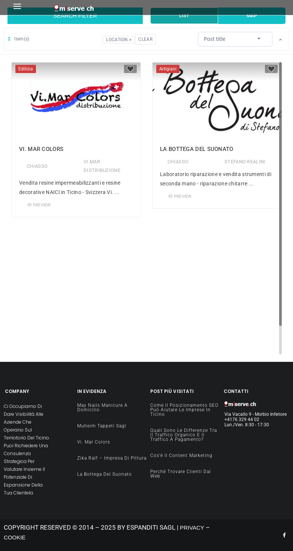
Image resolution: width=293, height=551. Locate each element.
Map (252, 15)
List (184, 15)
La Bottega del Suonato (196, 149)
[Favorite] (130, 69)
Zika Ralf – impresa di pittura (111, 458)
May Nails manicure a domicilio (102, 407)
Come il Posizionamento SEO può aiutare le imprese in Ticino (184, 410)
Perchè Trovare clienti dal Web (180, 473)
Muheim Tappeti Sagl (101, 426)
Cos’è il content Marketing (181, 455)
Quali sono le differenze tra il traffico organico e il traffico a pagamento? (183, 435)
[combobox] (235, 38)
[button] (31, 7)
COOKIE (14, 537)
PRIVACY (192, 527)
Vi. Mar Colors (41, 149)
